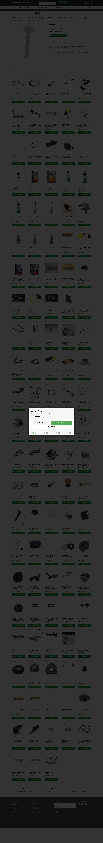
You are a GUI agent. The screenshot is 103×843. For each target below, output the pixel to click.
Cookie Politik (37, 416)
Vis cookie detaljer (51, 426)
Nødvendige (34, 432)
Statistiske (69, 432)
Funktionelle (58, 432)
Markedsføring (46, 432)
